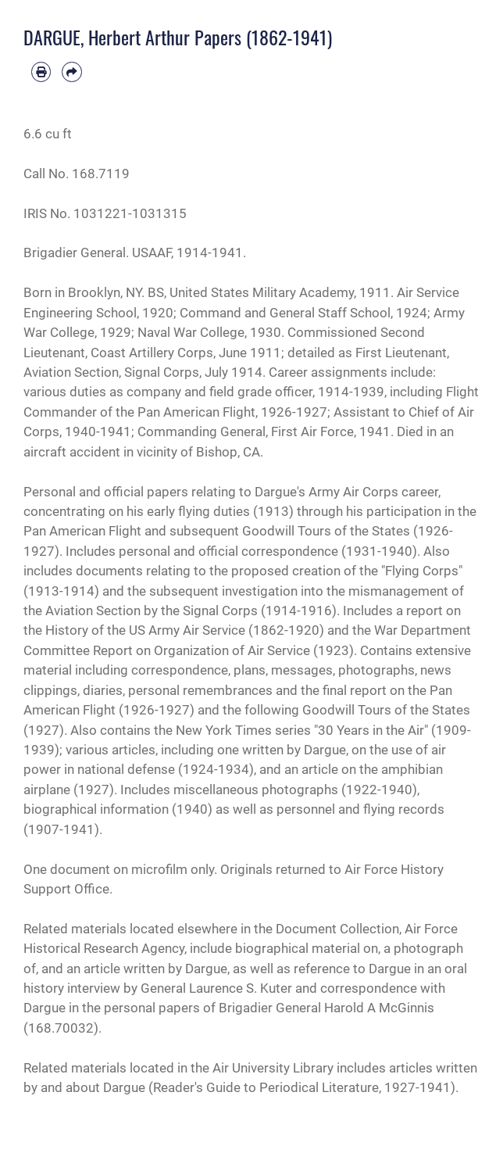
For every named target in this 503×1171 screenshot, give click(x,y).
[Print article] (41, 71)
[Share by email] (71, 71)
